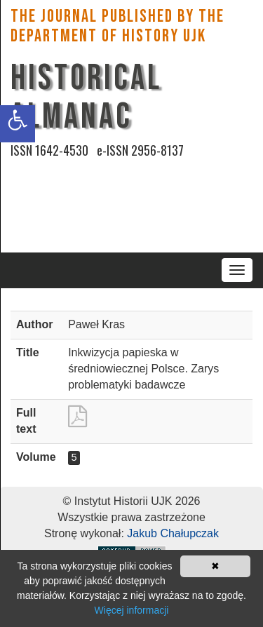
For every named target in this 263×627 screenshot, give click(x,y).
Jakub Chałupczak (173, 533)
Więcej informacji (132, 610)
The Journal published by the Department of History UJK (117, 26)
